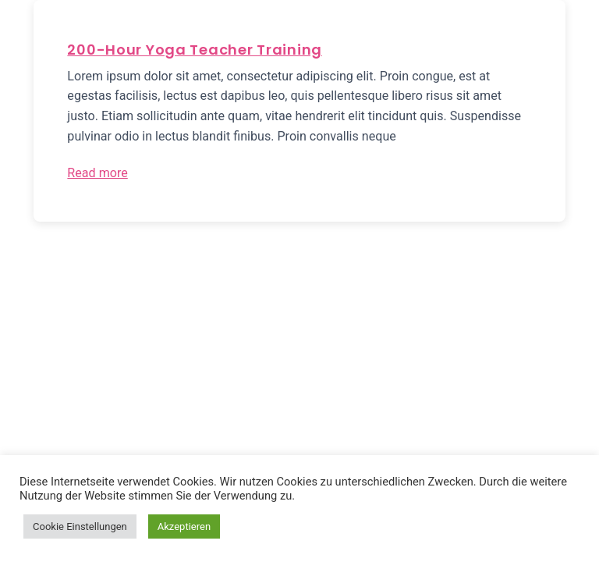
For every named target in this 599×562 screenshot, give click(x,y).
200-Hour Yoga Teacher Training (194, 49)
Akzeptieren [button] (184, 526)
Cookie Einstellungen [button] (80, 526)
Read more (97, 172)
